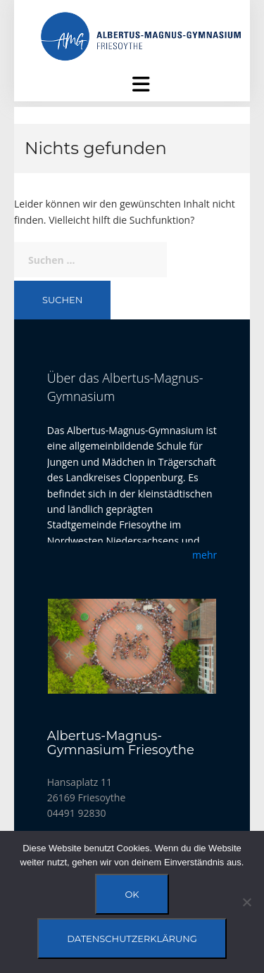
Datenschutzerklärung (132, 938)
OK (132, 894)
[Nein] (246, 902)
